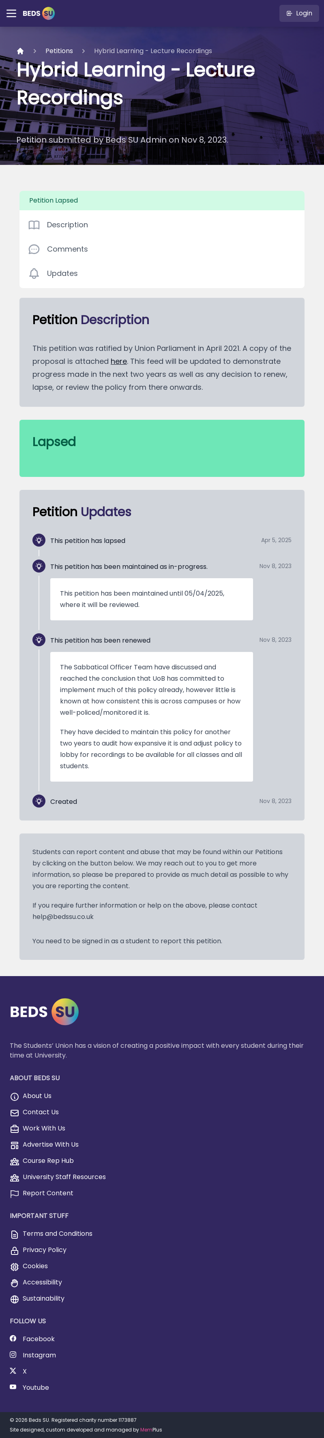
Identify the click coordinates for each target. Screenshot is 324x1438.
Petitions (59, 51)
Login (299, 13)
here (119, 361)
